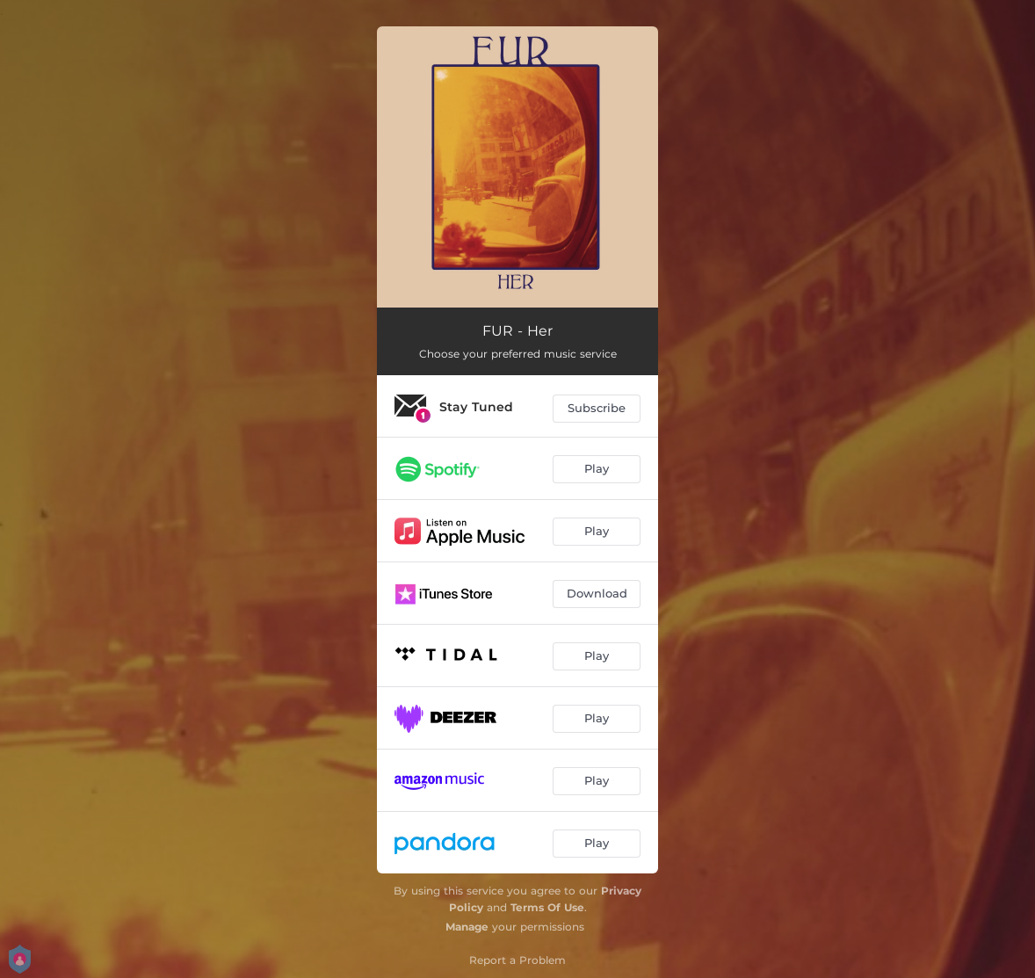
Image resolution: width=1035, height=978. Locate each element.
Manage (467, 926)
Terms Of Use (547, 907)
